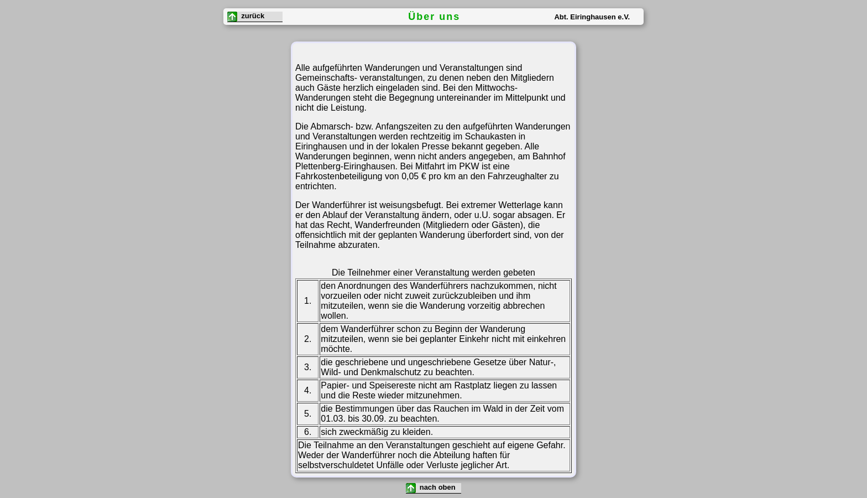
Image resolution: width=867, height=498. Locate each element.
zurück (245, 17)
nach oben (431, 488)
